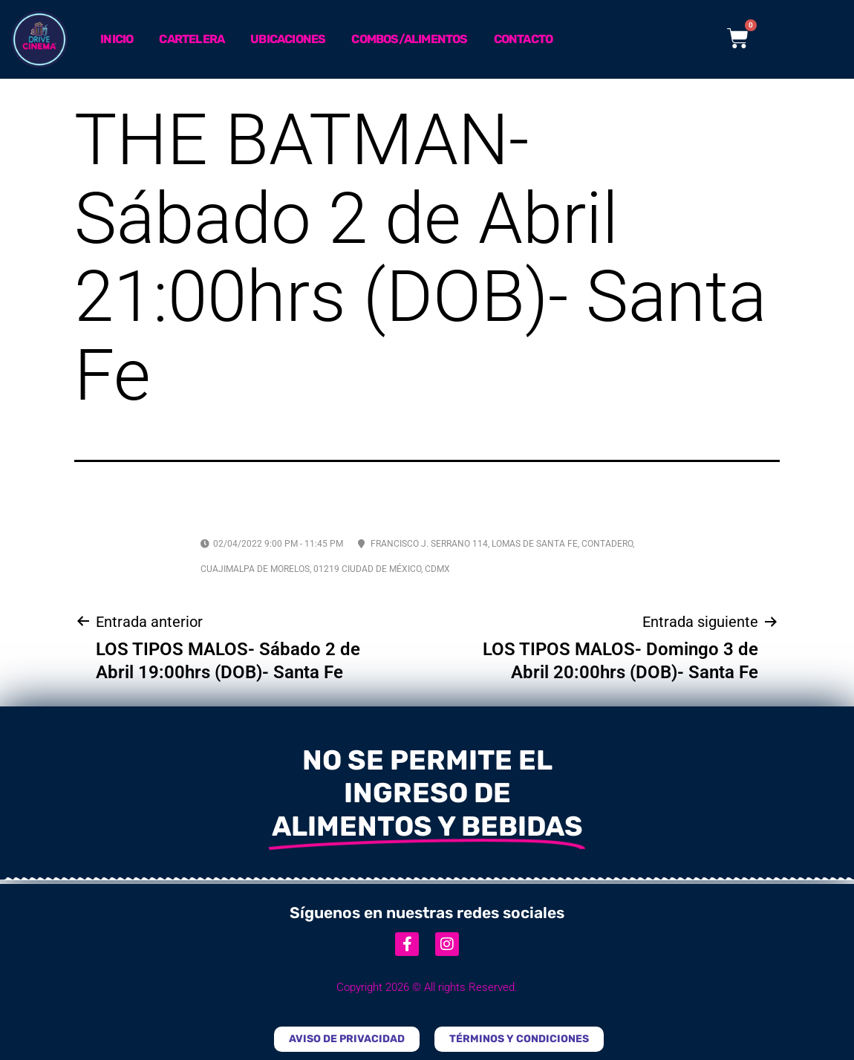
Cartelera (191, 39)
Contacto (523, 39)
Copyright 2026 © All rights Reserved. (427, 987)
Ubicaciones (287, 39)
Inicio (116, 39)
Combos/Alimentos (409, 39)
